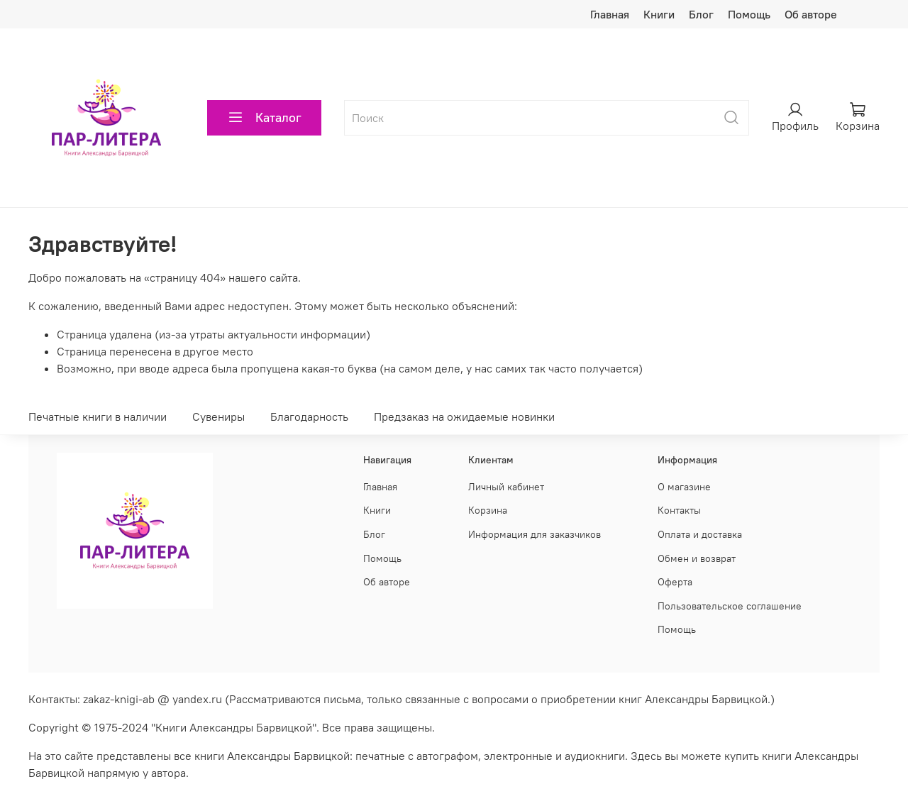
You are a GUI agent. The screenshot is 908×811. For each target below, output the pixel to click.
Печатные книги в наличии (97, 416)
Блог (701, 14)
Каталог (264, 117)
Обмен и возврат (697, 558)
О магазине (684, 486)
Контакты (679, 510)
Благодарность (309, 416)
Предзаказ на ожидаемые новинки (464, 416)
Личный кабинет (506, 486)
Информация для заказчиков (534, 534)
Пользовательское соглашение (730, 606)
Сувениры (218, 416)
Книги (659, 14)
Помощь (749, 14)
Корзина (487, 510)
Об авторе (811, 14)
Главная (609, 14)
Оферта (675, 581)
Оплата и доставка (700, 534)
